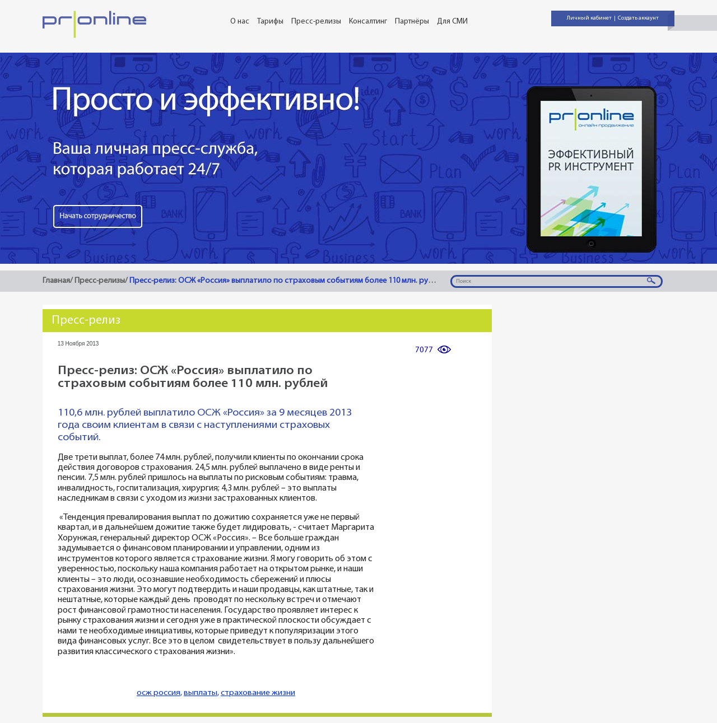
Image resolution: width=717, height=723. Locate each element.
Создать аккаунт (638, 18)
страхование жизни (258, 693)
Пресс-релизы (316, 21)
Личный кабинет (589, 18)
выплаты (200, 693)
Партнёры (412, 21)
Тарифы (270, 21)
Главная (56, 280)
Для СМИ (452, 21)
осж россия (158, 693)
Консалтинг (368, 21)
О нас (239, 21)
